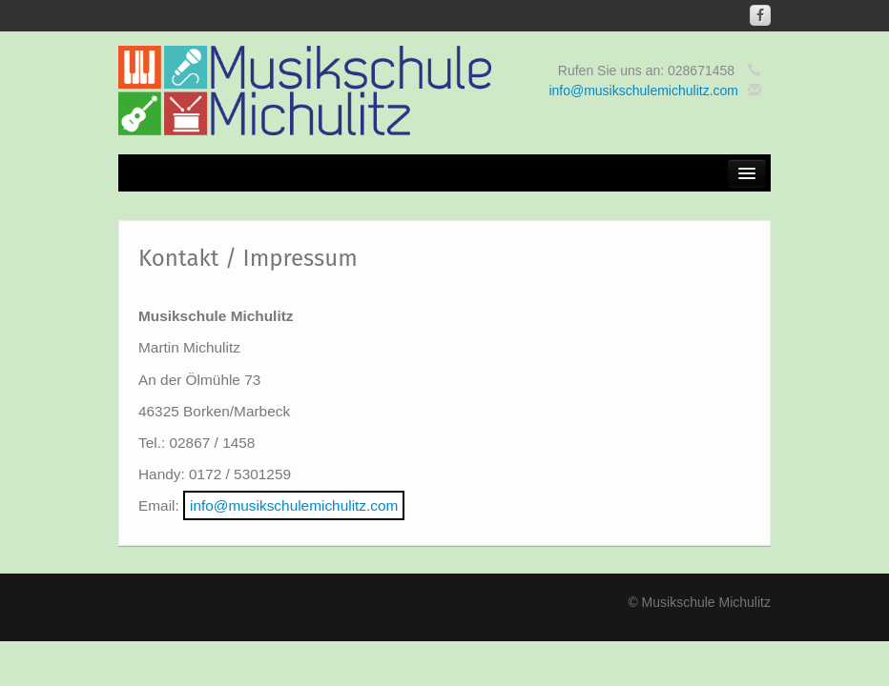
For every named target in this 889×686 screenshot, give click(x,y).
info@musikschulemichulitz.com (643, 90)
